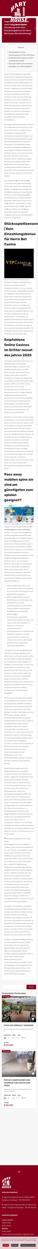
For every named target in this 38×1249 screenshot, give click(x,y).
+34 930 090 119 (20, 25)
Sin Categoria (29, 38)
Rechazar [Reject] (15, 1245)
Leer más (3, 1242)
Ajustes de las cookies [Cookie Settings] (28, 1245)
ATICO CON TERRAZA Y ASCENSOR (18, 1025)
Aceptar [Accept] (5, 1245)
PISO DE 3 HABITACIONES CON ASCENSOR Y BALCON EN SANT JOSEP (17, 1083)
